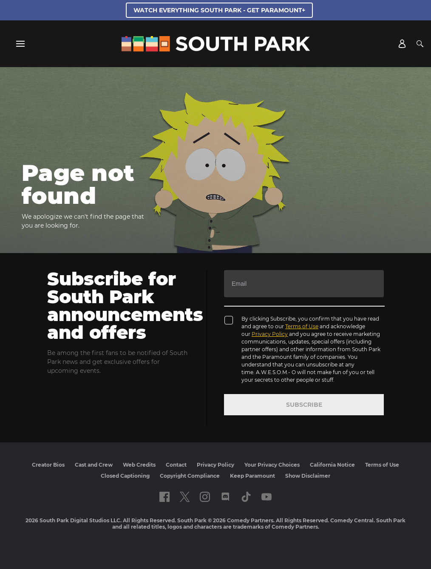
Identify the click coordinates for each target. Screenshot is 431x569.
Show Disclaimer (307, 476)
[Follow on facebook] (164, 497)
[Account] (402, 43)
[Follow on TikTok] (246, 497)
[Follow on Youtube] (266, 497)
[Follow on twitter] (185, 497)
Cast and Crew (94, 465)
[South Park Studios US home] (215, 49)
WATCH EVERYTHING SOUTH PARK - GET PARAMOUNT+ (219, 10)
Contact (176, 465)
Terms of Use (301, 326)
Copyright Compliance (190, 476)
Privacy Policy (270, 334)
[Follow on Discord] (225, 497)
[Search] (420, 43)
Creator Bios (48, 465)
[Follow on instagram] (205, 497)
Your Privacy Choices (272, 465)
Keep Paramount (252, 476)
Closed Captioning (125, 476)
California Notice (332, 465)
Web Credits (139, 465)
